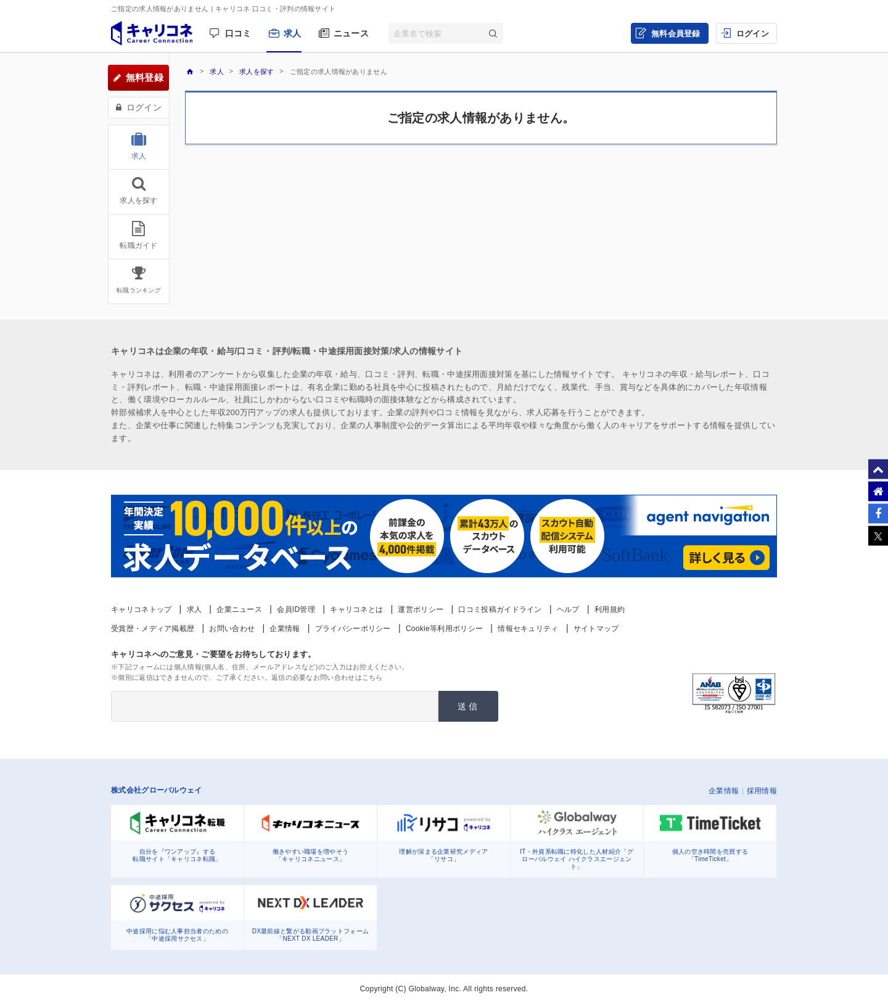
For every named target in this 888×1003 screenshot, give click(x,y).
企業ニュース (239, 609)
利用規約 (609, 609)
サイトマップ (596, 628)
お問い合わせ (232, 628)
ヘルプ (568, 609)
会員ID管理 (296, 609)
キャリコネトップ (141, 609)
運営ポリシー (420, 609)
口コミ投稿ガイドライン (499, 609)
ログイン (752, 33)
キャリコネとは (356, 609)
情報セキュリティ (528, 628)
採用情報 (762, 790)
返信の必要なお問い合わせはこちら (327, 677)
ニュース (351, 33)
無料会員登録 (676, 33)
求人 (293, 33)
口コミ (238, 33)
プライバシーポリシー (353, 628)
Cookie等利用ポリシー (444, 628)
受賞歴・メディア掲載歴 (152, 628)
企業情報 (284, 628)
